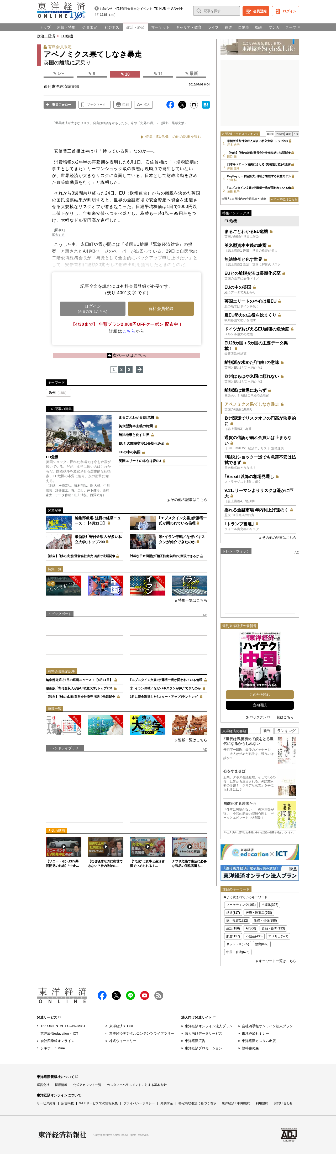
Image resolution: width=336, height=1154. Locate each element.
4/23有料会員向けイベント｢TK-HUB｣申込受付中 (149, 9)
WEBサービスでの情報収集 (98, 1103)
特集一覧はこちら (192, 600)
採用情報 (61, 1084)
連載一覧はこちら (192, 740)
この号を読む (260, 695)
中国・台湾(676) (237, 952)
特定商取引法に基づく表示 (197, 1103)
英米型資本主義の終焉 (136, 426)
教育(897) (262, 944)
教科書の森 (250, 1048)
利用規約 (262, 1103)
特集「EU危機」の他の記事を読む (173, 137)
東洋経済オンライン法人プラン (209, 1026)
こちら (128, 331)
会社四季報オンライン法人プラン (267, 1026)
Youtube (144, 995)
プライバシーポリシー (139, 1103)
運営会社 (43, 1084)
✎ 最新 (191, 73)
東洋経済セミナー (255, 1033)
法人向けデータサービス (203, 1033)
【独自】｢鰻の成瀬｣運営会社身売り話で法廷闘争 (80, 556)
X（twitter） (116, 995)
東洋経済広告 (195, 1041)
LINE (130, 995)
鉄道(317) (233, 912)
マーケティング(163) (241, 905)
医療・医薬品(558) (259, 912)
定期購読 (260, 705)
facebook (102, 995)
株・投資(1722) (237, 920)
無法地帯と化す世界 (134, 435)
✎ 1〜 (58, 73)
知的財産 (166, 1103)
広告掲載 (67, 1103)
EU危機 (67, 36)
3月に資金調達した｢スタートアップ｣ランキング (164, 697)
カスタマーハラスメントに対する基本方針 (137, 1084)
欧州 (58, 393)
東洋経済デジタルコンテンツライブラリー (141, 1033)
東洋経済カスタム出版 (259, 1041)
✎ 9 (91, 74)
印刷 (125, 104)
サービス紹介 (46, 1103)
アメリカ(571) (278, 936)
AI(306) (251, 928)
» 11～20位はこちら (284, 199)
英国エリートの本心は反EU (140, 461)
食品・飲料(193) (273, 928)
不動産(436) (254, 936)
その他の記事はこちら (189, 499)
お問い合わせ (283, 1103)
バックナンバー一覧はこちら (271, 717)
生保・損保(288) (265, 920)
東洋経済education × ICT (59, 1033)
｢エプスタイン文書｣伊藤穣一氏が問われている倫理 (166, 680)
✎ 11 (158, 74)
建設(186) (233, 928)
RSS (158, 995)
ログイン (289, 11)
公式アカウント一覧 (87, 1084)
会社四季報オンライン (57, 1041)
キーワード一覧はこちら (277, 961)
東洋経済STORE (122, 1026)
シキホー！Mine (52, 1048)
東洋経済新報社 (62, 1135)
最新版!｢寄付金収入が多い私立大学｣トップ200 (79, 688)
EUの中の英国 (129, 452)
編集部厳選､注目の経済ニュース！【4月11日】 (79, 680)
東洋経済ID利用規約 (236, 1103)
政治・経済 (46, 36)
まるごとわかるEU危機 (136, 417)
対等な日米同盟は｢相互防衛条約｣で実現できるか (164, 556)
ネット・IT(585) (237, 944)
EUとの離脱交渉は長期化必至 (141, 443)
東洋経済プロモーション (203, 1048)
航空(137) (233, 936)
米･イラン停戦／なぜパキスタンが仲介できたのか (165, 688)
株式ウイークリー (122, 1041)
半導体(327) (269, 905)
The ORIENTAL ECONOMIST (63, 1026)
